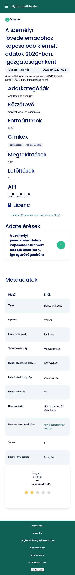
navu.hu (37, 533)
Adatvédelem (37, 547)
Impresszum (37, 555)
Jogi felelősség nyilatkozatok (37, 540)
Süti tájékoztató (38, 562)
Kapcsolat (37, 525)
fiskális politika (33, 145)
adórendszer (16, 145)
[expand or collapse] (6, 6)
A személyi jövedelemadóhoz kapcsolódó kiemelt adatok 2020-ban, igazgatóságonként (27, 245)
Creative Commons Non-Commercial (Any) (35, 215)
